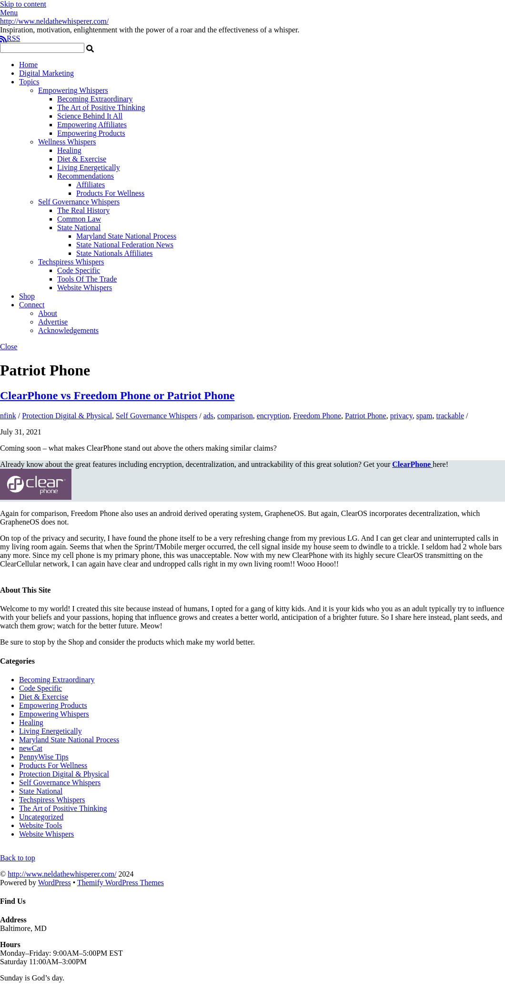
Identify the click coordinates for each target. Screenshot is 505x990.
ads (208, 416)
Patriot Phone (365, 416)
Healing (69, 150)
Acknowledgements (68, 330)
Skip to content (23, 4)
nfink (8, 416)
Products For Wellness (110, 193)
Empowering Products (91, 133)
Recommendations (85, 176)
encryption (273, 416)
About (47, 313)
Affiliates (90, 185)
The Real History (83, 210)
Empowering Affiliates (92, 125)
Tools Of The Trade (87, 279)
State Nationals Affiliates (114, 253)
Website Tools (40, 825)
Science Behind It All (89, 116)
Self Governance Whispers (79, 202)
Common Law (79, 219)
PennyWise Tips (44, 757)
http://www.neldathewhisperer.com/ (62, 874)
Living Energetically (88, 167)
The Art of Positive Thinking (101, 107)
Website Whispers (84, 287)
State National (79, 227)
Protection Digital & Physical (67, 416)
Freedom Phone (317, 416)
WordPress (54, 883)
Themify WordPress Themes (120, 883)
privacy (401, 416)
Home (28, 65)
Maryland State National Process (126, 236)
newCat (30, 748)
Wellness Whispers (67, 142)
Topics (29, 82)
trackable (450, 416)
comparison (235, 416)
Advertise (53, 322)
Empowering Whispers (73, 90)
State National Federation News (124, 245)
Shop (27, 296)
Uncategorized (41, 817)
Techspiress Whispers (71, 262)
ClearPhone (412, 464)
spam (424, 416)
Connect (31, 305)
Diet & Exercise (81, 159)
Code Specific (78, 270)
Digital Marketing (46, 73)
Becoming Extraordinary (95, 99)
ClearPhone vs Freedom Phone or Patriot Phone (117, 395)
